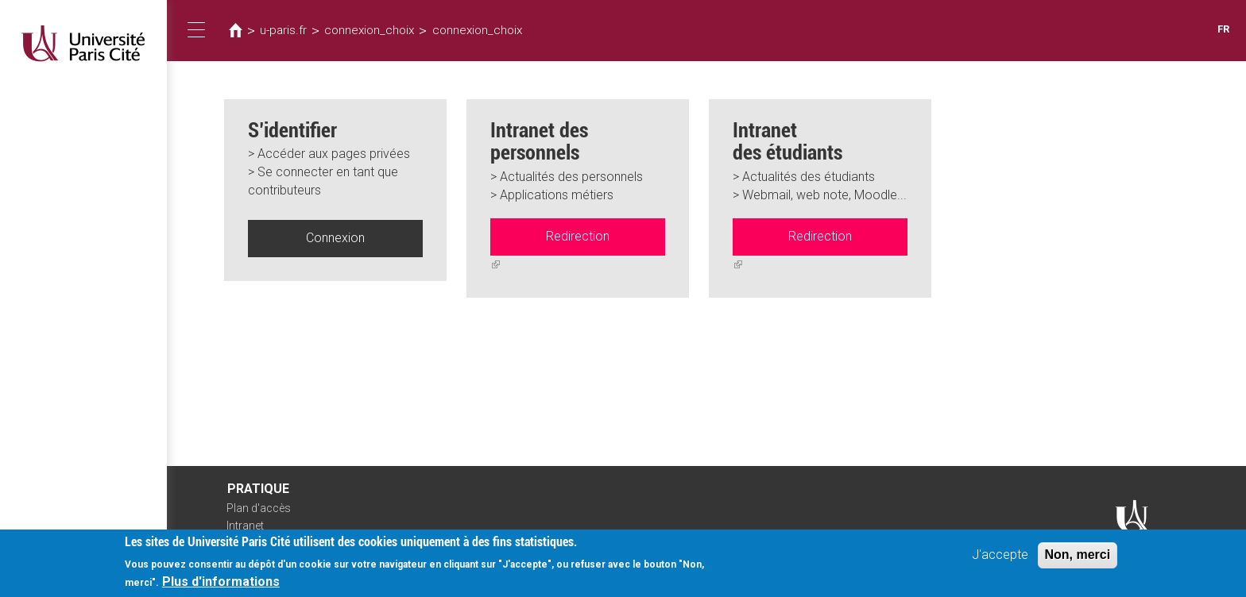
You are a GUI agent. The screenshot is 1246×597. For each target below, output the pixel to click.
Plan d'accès (258, 508)
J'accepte (1000, 557)
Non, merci (1078, 557)
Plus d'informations (221, 584)
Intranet (245, 525)
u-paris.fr (283, 30)
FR (1223, 29)
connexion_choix (369, 30)
